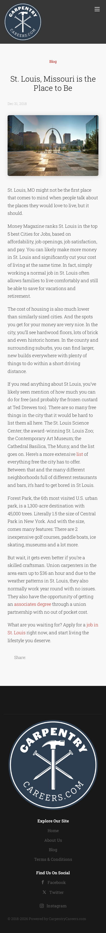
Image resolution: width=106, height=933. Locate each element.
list (79, 454)
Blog (53, 61)
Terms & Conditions (53, 859)
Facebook (57, 882)
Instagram (57, 905)
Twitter (56, 892)
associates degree (33, 604)
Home (53, 830)
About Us (53, 840)
